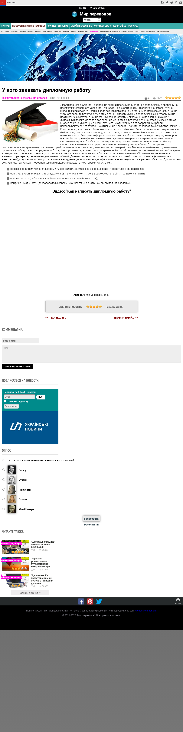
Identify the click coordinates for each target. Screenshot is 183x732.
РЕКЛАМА (133, 25)
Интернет (30, 31)
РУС (3, 2)
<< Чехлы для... (55, 317)
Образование (94, 31)
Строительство (150, 31)
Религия (130, 31)
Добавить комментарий (18, 366)
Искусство (38, 31)
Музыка (73, 31)
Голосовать (91, 518)
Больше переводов (58, 25)
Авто (2, 31)
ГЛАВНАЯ (5, 25)
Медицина (66, 31)
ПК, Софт (49, 31)
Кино (44, 31)
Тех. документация (163, 31)
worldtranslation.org (145, 610)
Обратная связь (102, 25)
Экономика (14, 31)
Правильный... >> (126, 317)
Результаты (91, 524)
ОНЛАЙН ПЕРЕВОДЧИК (81, 25)
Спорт (136, 31)
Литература (57, 31)
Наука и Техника (83, 31)
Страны (142, 31)
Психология (122, 31)
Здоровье (23, 31)
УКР (9, 2)
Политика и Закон (105, 31)
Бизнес (7, 31)
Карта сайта (119, 25)
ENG (14, 2)
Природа (115, 31)
